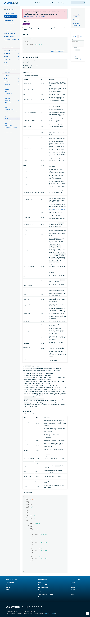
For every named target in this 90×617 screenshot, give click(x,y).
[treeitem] (18, 21)
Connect (73, 582)
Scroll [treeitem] (6, 116)
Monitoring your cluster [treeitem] (10, 69)
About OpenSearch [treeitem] (8, 20)
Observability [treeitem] (7, 72)
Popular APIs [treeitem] (8, 130)
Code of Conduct (10, 582)
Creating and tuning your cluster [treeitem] (10, 40)
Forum (7, 584)
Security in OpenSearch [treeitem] (9, 44)
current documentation (58, 13)
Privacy (40, 596)
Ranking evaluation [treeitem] (9, 109)
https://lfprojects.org (50, 613)
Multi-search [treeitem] (8, 102)
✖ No (81, 36)
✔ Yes (74, 36)
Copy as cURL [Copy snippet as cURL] (60, 51)
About (36, 2)
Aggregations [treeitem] (7, 59)
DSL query (48, 454)
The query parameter (57, 209)
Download (67, 2)
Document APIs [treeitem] (8, 93)
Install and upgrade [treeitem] (9, 24)
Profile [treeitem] (6, 107)
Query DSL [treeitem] (6, 56)
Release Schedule (42, 584)
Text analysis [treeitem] (7, 53)
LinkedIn (73, 587)
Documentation (56, 2)
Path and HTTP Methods (76, 15)
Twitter (72, 584)
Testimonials (41, 592)
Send (78, 49)
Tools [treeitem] (5, 78)
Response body (76, 25)
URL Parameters (76, 18)
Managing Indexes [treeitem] (8, 30)
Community (48, 2)
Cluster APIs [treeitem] (7, 89)
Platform (41, 2)
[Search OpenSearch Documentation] (78, 2)
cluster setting (52, 115)
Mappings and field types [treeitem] (10, 50)
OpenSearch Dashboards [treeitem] (9, 33)
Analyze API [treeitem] (7, 84)
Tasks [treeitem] (6, 123)
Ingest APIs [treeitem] (7, 100)
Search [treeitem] (5, 62)
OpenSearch (11, 2)
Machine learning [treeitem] (8, 66)
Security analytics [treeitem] (8, 47)
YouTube (73, 589)
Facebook (73, 594)
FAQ (39, 589)
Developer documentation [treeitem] (10, 136)
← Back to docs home (9, 13)
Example (75, 13)
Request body (76, 23)
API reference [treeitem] (7, 81)
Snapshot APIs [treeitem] (8, 121)
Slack (7, 589)
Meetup (73, 592)
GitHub (8, 587)
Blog (62, 2)
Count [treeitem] (6, 91)
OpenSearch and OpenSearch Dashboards (10, 8)
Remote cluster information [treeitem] (11, 111)
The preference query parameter (77, 20)
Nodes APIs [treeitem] (7, 105)
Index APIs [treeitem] (7, 98)
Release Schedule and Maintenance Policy (35, 16)
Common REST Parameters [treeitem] (11, 127)
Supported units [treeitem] (8, 125)
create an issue (79, 59)
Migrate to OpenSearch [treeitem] (9, 27)
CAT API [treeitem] (6, 87)
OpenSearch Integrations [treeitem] (10, 36)
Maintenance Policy (43, 587)
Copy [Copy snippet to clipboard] (52, 51)
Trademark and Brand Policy (45, 594)
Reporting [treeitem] (6, 75)
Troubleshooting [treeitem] (8, 133)
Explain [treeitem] (6, 96)
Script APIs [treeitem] (7, 114)
